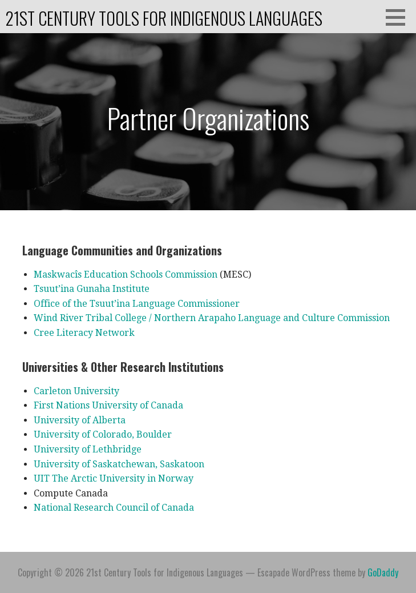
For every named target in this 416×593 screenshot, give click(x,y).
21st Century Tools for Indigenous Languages (164, 18)
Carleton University (76, 391)
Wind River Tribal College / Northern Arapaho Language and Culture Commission (212, 317)
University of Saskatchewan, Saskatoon (119, 464)
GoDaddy (382, 572)
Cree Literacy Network (84, 332)
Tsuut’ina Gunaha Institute (92, 288)
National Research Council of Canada (114, 507)
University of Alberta (80, 420)
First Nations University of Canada (108, 405)
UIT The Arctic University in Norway (113, 478)
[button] (399, 17)
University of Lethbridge (88, 449)
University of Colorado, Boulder (103, 434)
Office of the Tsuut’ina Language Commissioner (137, 303)
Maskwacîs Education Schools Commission (125, 274)
